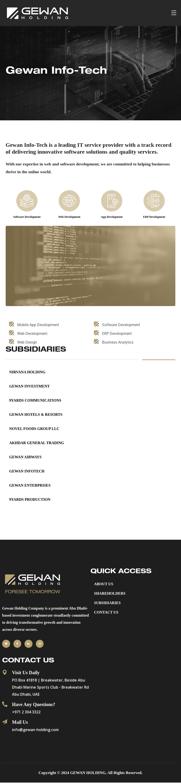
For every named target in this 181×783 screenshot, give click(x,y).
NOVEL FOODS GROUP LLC (34, 429)
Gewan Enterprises (30, 486)
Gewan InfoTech (27, 471)
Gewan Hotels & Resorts (35, 415)
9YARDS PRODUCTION (29, 500)
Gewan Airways (25, 457)
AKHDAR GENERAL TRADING (36, 443)
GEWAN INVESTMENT (29, 386)
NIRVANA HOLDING (27, 372)
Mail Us (20, 722)
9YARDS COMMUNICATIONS (35, 401)
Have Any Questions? (33, 704)
